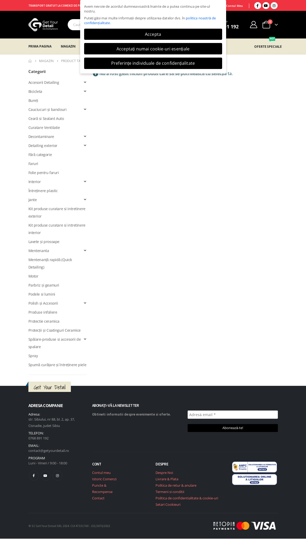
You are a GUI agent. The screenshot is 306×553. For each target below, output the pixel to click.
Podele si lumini (41, 294)
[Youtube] (265, 5)
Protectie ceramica (43, 321)
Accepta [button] (153, 34)
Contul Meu (234, 6)
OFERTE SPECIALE (268, 46)
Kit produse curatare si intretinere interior (56, 229)
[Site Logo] (43, 24)
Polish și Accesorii (43, 303)
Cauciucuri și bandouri (47, 109)
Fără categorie (40, 154)
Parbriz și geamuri (43, 285)
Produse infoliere (42, 312)
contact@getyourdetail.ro (48, 450)
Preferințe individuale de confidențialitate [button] (153, 63)
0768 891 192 (38, 438)
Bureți (33, 100)
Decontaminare (41, 136)
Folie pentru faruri (43, 172)
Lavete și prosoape (43, 241)
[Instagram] (274, 5)
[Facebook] (257, 5)
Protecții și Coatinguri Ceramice (54, 330)
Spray (33, 355)
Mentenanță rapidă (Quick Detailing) (50, 263)
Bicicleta (35, 91)
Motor (33, 276)
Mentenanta (38, 250)
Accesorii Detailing (43, 82)
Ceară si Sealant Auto (46, 118)
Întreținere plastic (43, 190)
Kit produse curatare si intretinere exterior (56, 212)
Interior (34, 181)
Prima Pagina (40, 46)
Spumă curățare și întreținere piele (57, 364)
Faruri (33, 163)
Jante (32, 199)
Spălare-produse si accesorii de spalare (54, 343)
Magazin (68, 46)
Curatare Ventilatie (44, 127)
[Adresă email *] (233, 415)
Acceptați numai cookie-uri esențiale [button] (153, 49)
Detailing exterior (42, 145)
